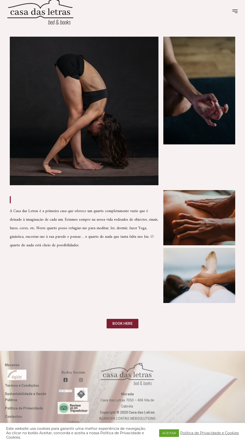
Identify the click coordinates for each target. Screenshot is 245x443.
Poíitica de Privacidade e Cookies (209, 433)
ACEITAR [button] (169, 433)
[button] (122, 323)
